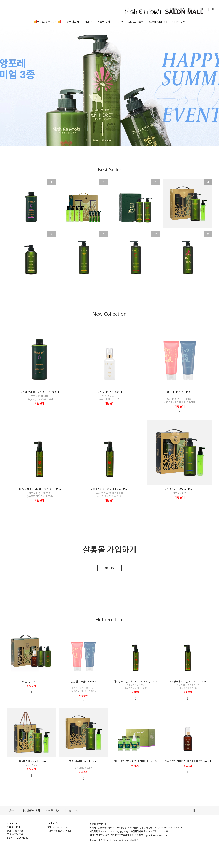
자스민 (88, 21)
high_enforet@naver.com (156, 835)
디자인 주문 (178, 21)
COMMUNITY (158, 21)
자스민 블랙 (103, 21)
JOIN (182, 8)
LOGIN (173, 8)
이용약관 (11, 810)
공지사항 (73, 810)
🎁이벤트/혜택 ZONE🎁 (47, 21)
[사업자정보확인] (122, 831)
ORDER (191, 8)
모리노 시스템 (136, 21)
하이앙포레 (73, 21)
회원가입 (109, 568)
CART (201, 8)
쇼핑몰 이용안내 (54, 810)
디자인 (119, 21)
